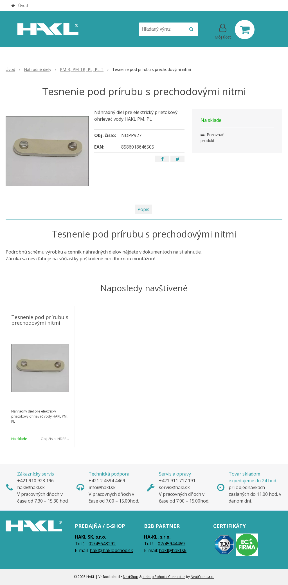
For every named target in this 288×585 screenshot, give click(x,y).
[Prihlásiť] (223, 30)
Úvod (23, 5)
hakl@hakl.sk (172, 550)
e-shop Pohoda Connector (164, 576)
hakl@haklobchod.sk (111, 550)
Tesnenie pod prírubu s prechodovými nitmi (39, 320)
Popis (143, 209)
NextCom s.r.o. (202, 576)
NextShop (130, 576)
